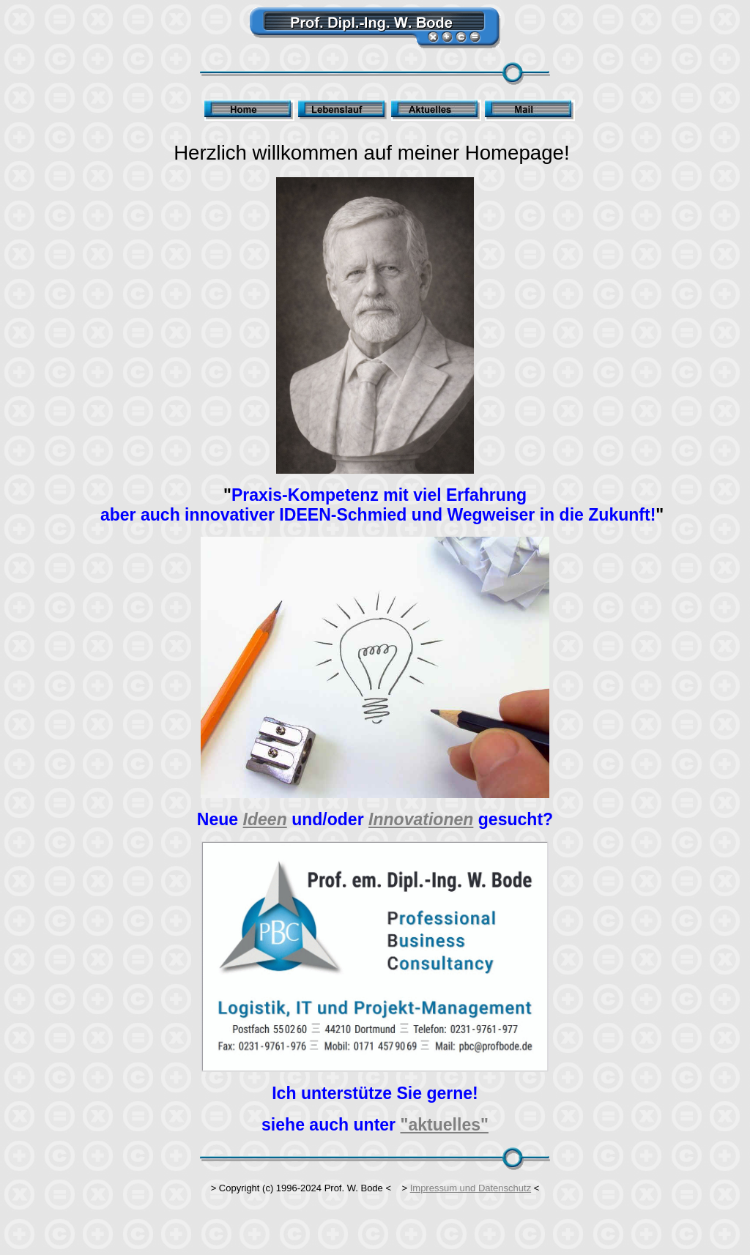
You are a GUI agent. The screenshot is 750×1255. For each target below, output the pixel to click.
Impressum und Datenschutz (470, 1188)
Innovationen (420, 819)
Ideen (265, 819)
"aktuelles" (445, 1124)
